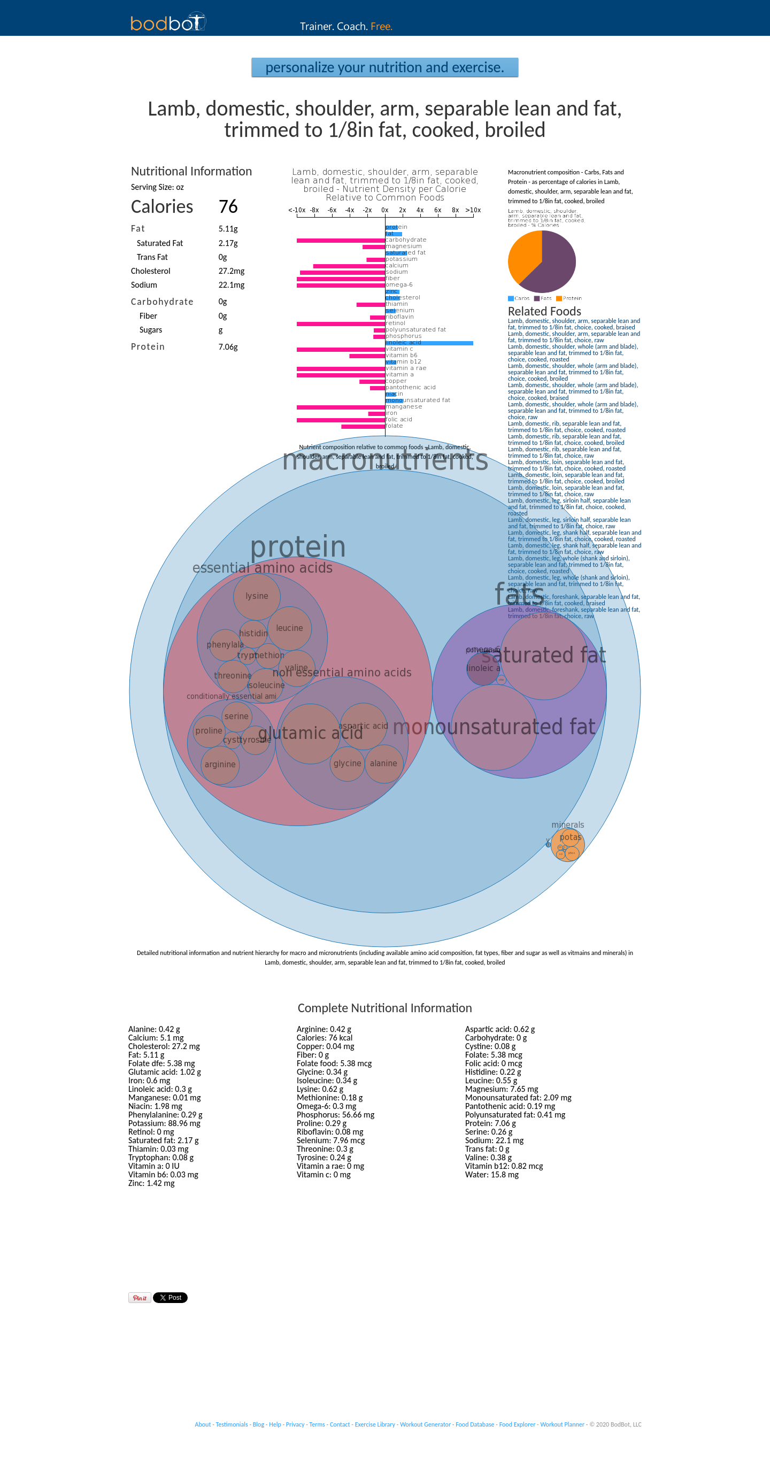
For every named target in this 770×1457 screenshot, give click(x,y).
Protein (148, 346)
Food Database (475, 1424)
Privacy (295, 1424)
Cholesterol (151, 271)
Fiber (148, 316)
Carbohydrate (162, 301)
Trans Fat (152, 257)
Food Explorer (517, 1424)
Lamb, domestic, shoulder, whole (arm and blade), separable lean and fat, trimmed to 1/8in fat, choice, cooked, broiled (573, 372)
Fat (138, 228)
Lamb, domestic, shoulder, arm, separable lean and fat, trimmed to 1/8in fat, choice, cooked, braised (574, 324)
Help (275, 1424)
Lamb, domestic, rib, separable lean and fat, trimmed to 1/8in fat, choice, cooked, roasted (567, 427)
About (203, 1424)
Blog (258, 1424)
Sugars (151, 330)
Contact (340, 1424)
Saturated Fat (160, 243)
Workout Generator (425, 1424)
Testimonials (232, 1424)
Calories (162, 206)
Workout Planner (562, 1424)
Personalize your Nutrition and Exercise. (384, 67)
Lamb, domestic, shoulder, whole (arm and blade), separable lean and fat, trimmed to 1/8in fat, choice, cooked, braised (573, 391)
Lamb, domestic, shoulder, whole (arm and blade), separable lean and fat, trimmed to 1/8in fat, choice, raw (573, 410)
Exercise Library (375, 1424)
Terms (317, 1424)
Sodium (144, 285)
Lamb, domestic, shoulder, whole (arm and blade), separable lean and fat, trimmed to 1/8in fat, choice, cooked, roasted (573, 353)
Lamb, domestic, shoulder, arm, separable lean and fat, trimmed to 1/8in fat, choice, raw (574, 337)
